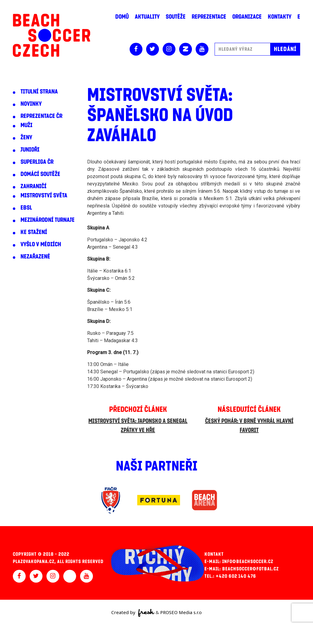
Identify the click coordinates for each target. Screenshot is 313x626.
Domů (122, 17)
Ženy (26, 137)
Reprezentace (209, 17)
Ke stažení (33, 232)
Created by (132, 613)
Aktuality (147, 17)
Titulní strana (39, 92)
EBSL (26, 208)
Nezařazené (35, 257)
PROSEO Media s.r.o (181, 612)
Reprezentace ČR (41, 116)
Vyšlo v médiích (40, 244)
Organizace (247, 17)
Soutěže (176, 17)
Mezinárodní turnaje (47, 220)
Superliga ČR (36, 162)
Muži (26, 125)
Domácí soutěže (40, 174)
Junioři (29, 150)
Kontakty (279, 17)
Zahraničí (33, 186)
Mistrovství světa (43, 195)
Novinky (31, 104)
